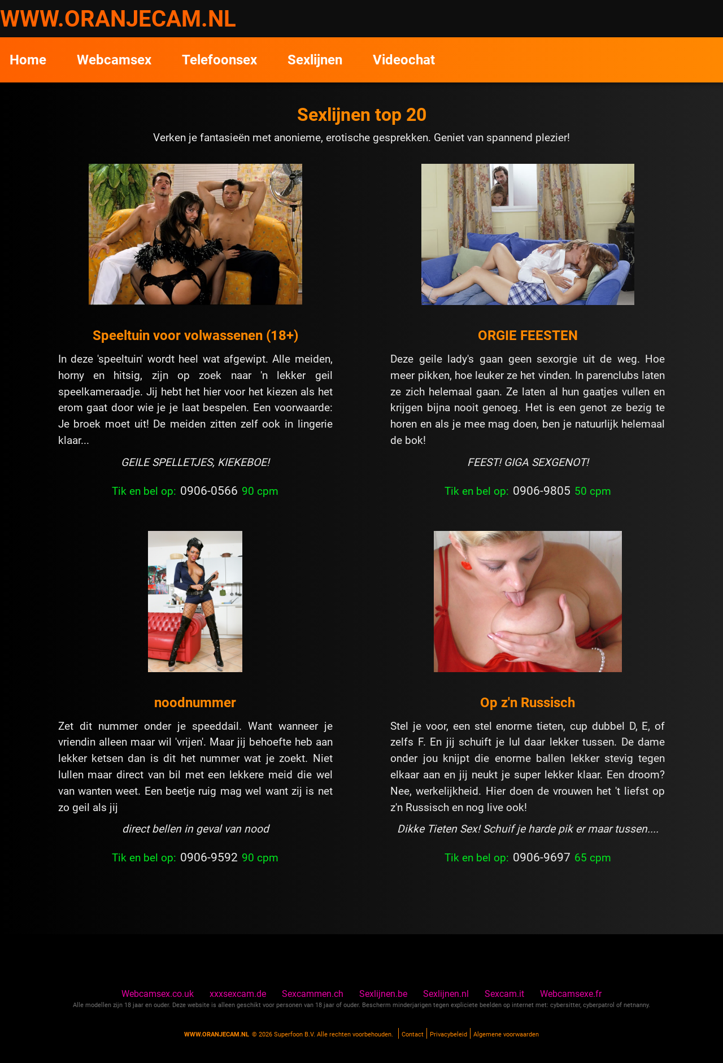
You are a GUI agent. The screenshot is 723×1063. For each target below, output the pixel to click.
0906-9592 (209, 857)
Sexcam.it (504, 993)
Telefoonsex (219, 60)
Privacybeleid (448, 1034)
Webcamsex (114, 60)
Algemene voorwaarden (506, 1034)
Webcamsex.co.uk (157, 993)
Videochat (404, 60)
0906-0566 (209, 491)
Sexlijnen (315, 60)
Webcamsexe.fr (571, 993)
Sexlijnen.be (383, 993)
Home (28, 60)
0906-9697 (541, 857)
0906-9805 (541, 491)
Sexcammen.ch (312, 993)
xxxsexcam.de (238, 993)
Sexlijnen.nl (446, 993)
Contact (413, 1034)
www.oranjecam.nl (216, 1034)
